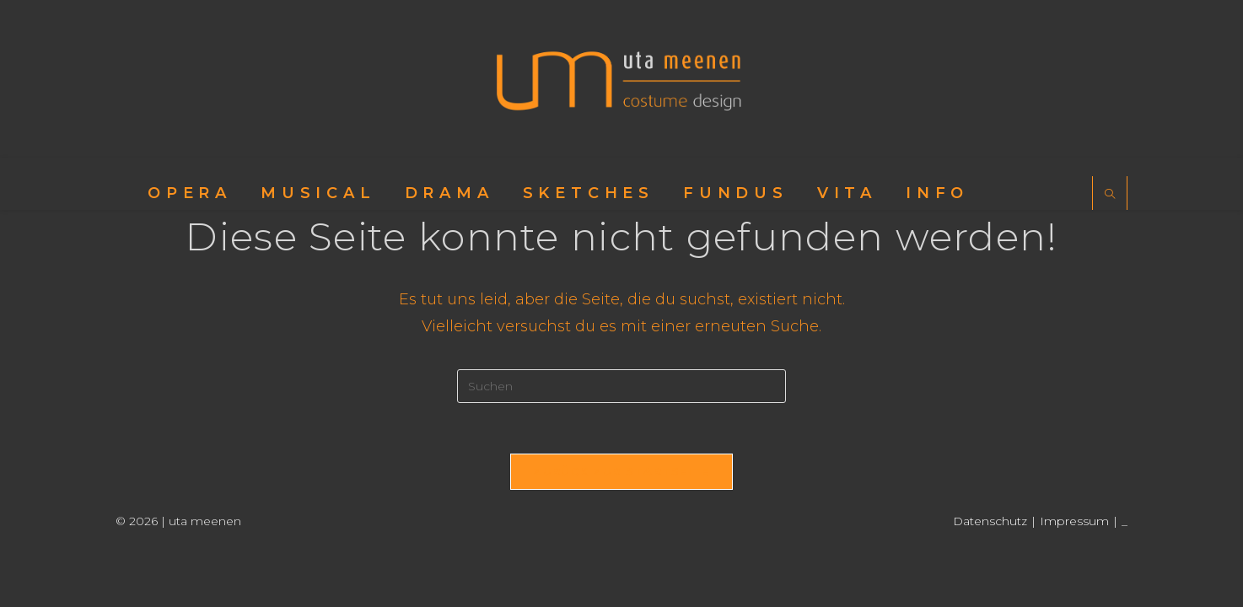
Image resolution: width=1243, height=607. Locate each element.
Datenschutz (990, 521)
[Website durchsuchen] (1110, 194)
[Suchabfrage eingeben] (621, 386)
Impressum (1074, 521)
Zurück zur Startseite (621, 471)
